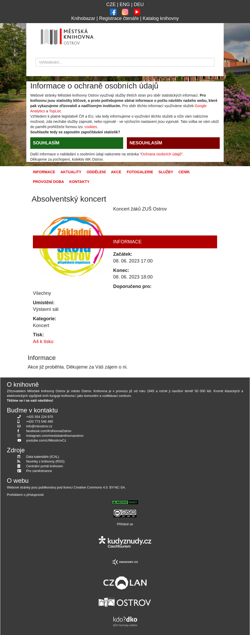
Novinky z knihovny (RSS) (45, 461)
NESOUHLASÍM (145, 142)
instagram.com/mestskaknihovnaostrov (55, 436)
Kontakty (79, 182)
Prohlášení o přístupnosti (25, 495)
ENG (124, 4)
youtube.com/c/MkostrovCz (46, 440)
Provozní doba (48, 182)
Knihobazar (83, 18)
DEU (139, 4)
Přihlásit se (125, 524)
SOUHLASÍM (46, 142)
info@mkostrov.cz (39, 426)
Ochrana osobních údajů (161, 154)
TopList (55, 111)
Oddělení (96, 172)
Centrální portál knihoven (44, 466)
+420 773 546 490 (39, 421)
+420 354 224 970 (39, 417)
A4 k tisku (43, 341)
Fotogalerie (140, 172)
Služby (165, 172)
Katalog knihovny (161, 18)
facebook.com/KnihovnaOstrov (49, 431)
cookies (90, 127)
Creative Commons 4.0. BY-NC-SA (99, 487)
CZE (111, 4)
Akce (116, 172)
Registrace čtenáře (119, 18)
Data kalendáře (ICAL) (42, 457)
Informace (44, 172)
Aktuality (71, 172)
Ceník (184, 172)
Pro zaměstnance (39, 471)
